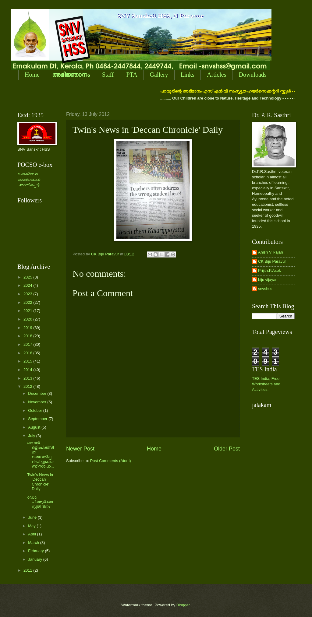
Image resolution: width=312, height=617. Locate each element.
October (35, 410)
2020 (28, 319)
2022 (28, 302)
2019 (28, 327)
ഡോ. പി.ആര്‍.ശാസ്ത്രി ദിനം (40, 502)
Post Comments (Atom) (110, 460)
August (34, 427)
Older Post (227, 449)
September (38, 418)
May (32, 526)
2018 (28, 336)
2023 (28, 294)
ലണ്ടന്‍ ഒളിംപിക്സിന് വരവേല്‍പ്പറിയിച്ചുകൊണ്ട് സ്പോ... (40, 454)
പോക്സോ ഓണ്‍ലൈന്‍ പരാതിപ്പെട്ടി (28, 179)
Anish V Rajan (270, 252)
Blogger (183, 605)
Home (32, 74)
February (36, 551)
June (33, 517)
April (32, 534)
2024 (28, 285)
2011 (28, 570)
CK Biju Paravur (272, 261)
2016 (28, 353)
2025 (28, 277)
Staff (108, 74)
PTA (131, 74)
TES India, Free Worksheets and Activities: (266, 384)
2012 (28, 386)
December (37, 393)
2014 (28, 369)
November (37, 402)
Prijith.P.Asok (269, 270)
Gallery (159, 74)
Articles (216, 74)
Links (188, 74)
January (35, 559)
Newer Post (80, 449)
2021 (28, 310)
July (32, 435)
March (34, 542)
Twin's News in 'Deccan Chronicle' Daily (40, 481)
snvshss (265, 288)
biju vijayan (268, 279)
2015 (28, 361)
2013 (28, 378)
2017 (28, 344)
